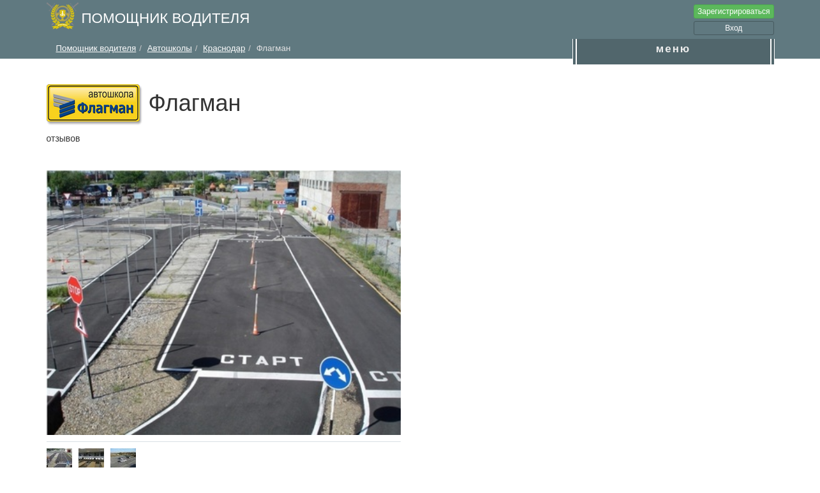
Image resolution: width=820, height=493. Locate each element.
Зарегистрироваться (733, 11)
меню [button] (673, 49)
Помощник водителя (166, 18)
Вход (733, 28)
